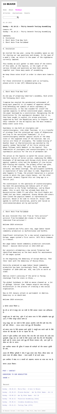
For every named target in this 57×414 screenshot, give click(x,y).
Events (27, 13)
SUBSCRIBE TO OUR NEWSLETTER (15, 374)
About (11, 10)
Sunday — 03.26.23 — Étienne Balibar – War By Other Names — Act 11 (27, 392)
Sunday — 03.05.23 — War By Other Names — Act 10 (20, 395)
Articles (6, 13)
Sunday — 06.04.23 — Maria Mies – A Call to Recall (21, 389)
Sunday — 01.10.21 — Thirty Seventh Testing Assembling (27, 26)
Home (5, 10)
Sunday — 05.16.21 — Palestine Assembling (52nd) (20, 399)
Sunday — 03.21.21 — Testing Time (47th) (17, 405)
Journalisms (17, 13)
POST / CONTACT (9, 371)
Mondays (18, 10)
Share (5, 378)
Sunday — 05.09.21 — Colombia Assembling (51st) (20, 402)
